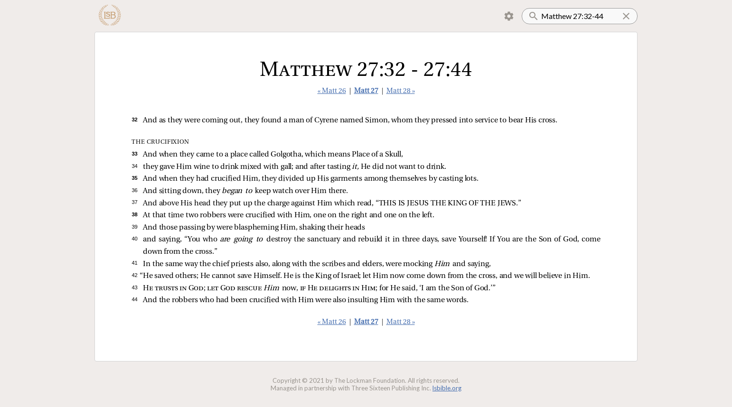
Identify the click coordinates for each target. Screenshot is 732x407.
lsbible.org (446, 388)
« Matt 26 (332, 91)
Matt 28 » (400, 91)
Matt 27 (366, 91)
